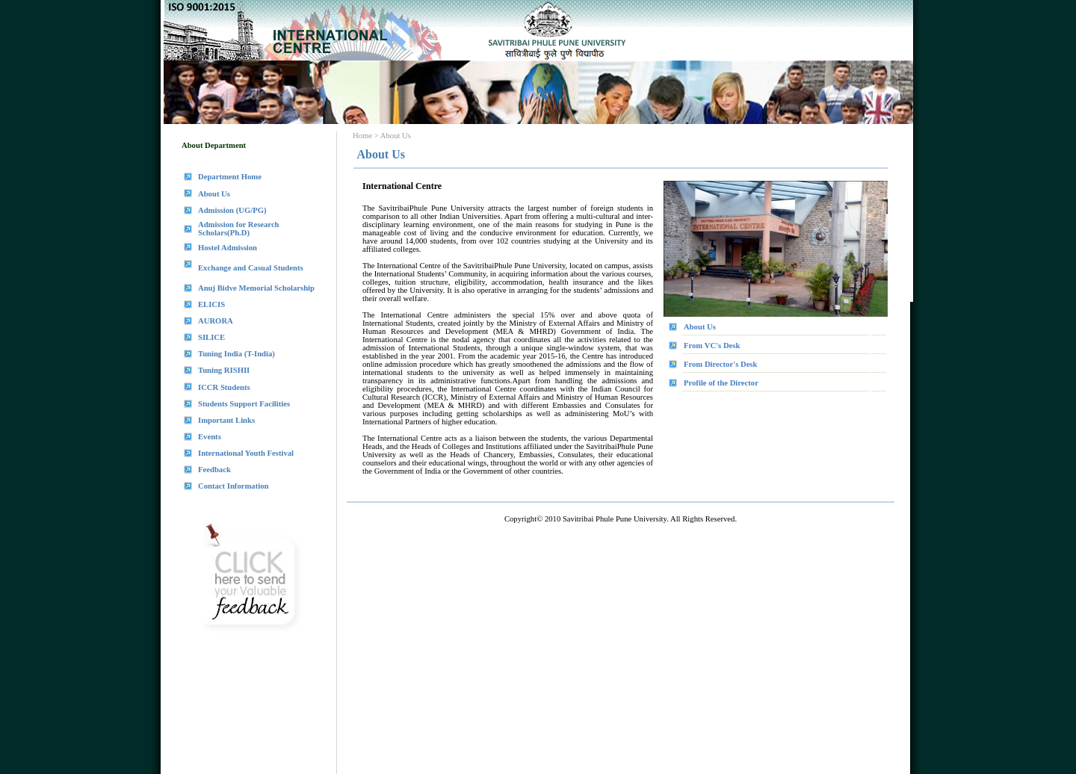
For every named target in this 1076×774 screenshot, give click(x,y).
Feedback (214, 469)
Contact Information (233, 486)
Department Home (230, 177)
